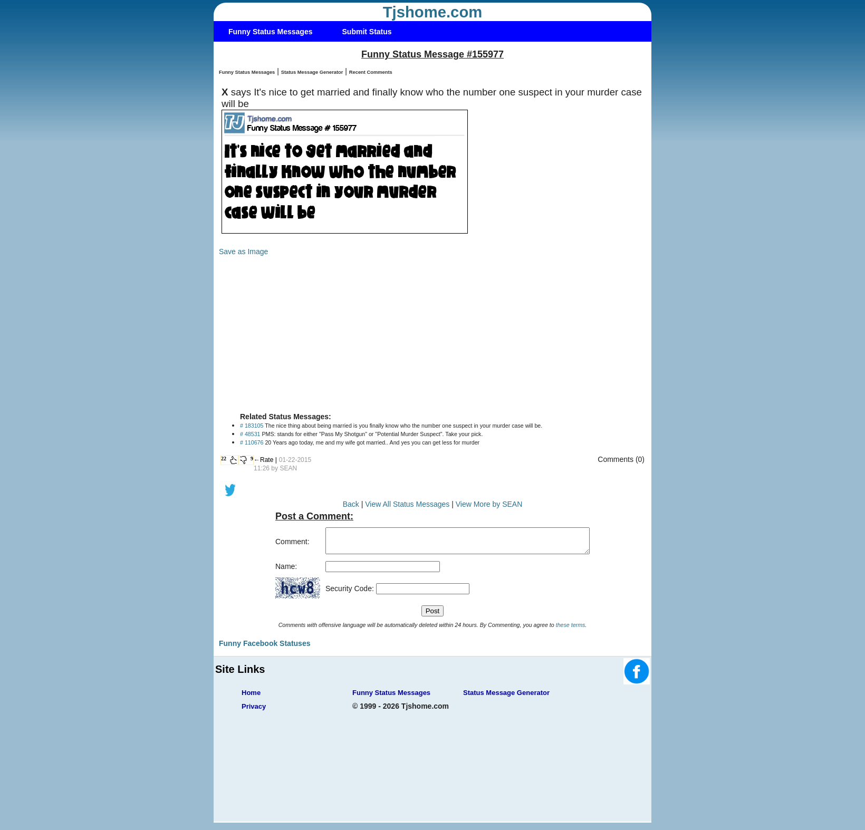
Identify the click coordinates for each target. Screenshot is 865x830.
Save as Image (243, 251)
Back (351, 504)
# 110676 (251, 442)
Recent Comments (370, 72)
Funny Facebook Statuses (264, 648)
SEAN (288, 468)
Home (251, 697)
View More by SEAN (489, 504)
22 (223, 458)
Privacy (254, 711)
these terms (570, 629)
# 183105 (251, 425)
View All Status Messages (407, 504)
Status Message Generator (312, 72)
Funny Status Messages (270, 31)
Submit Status (367, 31)
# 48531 (250, 434)
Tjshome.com (433, 12)
